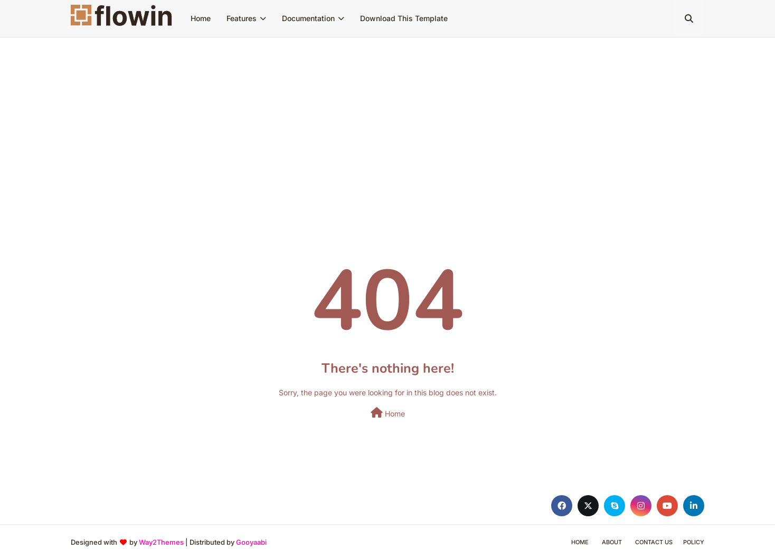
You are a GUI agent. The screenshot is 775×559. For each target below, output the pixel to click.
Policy (693, 542)
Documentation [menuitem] (308, 18)
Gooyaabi (251, 542)
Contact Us (654, 542)
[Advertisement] (387, 117)
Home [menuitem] (201, 18)
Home (388, 413)
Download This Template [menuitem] (404, 18)
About (612, 542)
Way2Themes (161, 542)
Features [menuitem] (241, 18)
